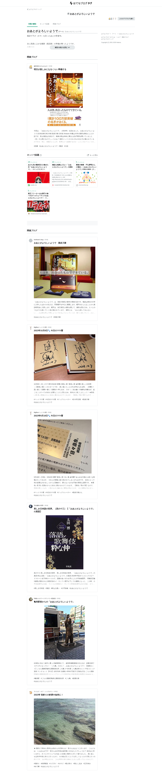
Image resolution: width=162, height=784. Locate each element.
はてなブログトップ (107, 39)
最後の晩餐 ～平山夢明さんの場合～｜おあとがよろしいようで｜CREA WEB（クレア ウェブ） (86, 167)
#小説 (66, 146)
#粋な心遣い (55, 588)
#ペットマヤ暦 (39, 399)
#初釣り (36, 763)
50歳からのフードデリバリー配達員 (45, 598)
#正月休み (87, 763)
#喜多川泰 (57, 317)
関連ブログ (57, 24)
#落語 (61, 146)
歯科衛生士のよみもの (40, 66)
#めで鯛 (36, 766)
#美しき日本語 (39, 588)
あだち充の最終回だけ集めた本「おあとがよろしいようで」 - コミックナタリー (38, 167)
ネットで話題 (44, 24)
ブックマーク (32, 162)
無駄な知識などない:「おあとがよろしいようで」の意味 (62, 166)
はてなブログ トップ (34, 9)
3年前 (50, 327)
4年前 (56, 691)
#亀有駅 (36, 678)
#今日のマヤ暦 (51, 399)
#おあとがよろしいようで (48, 146)
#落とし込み (77, 763)
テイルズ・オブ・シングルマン (43, 691)
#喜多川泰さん (77, 492)
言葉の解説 (32, 24)
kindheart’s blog (38, 239)
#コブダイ (53, 763)
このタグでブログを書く (126, 18)
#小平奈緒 (64, 588)
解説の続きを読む (62, 47)
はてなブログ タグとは (108, 37)
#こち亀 (68, 678)
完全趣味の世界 (38, 505)
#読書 (36, 146)
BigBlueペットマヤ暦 (40, 327)
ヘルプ (118, 37)
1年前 (50, 66)
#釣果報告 (44, 763)
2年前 (46, 239)
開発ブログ (125, 37)
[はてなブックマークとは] (41, 155)
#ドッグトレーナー (64, 399)
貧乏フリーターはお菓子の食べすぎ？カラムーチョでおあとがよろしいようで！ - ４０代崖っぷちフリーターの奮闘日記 (38, 196)
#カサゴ (60, 763)
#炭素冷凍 (75, 678)
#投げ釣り (68, 763)
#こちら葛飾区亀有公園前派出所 (52, 678)
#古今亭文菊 (76, 399)
